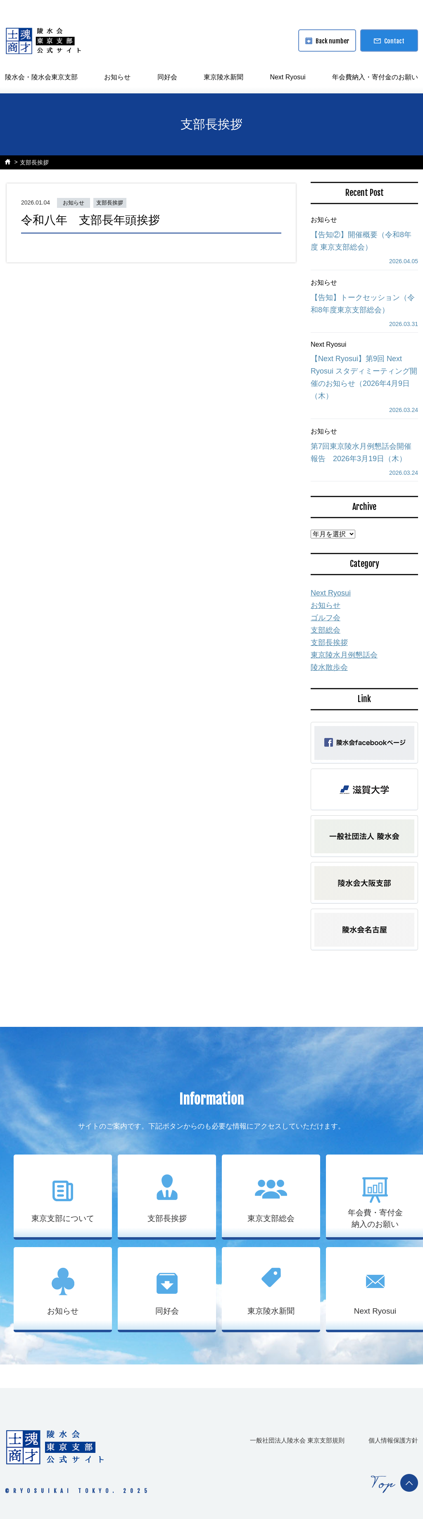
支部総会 (325, 630)
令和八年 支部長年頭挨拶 (90, 220)
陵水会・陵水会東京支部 (41, 77)
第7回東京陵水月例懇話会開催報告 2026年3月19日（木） (361, 452)
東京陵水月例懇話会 (344, 655)
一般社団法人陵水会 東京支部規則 (297, 1440)
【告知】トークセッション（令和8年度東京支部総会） (363, 303)
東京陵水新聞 (223, 77)
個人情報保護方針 (393, 1440)
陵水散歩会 (329, 667)
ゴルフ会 (325, 618)
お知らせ (117, 77)
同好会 (167, 77)
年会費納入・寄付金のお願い (375, 77)
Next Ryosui (287, 77)
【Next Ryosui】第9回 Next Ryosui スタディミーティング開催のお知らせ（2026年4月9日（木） (364, 377)
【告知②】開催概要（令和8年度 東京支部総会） (361, 241)
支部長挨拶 (34, 162)
